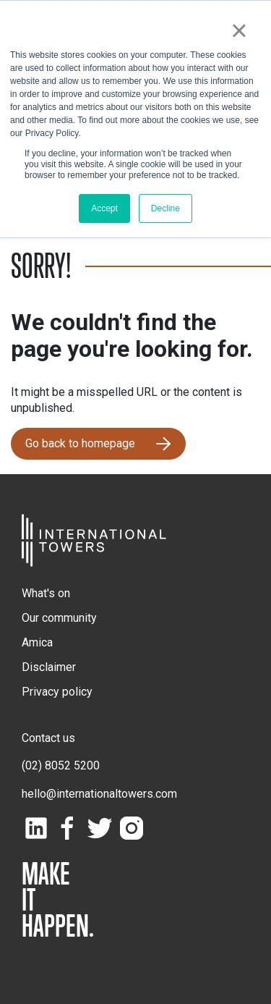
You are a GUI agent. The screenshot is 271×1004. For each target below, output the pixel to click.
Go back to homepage (80, 443)
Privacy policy (57, 692)
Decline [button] (165, 208)
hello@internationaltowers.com (99, 794)
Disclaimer (49, 667)
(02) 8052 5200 (61, 765)
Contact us (48, 738)
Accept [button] (104, 208)
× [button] (239, 30)
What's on (46, 593)
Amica (37, 642)
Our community (59, 618)
